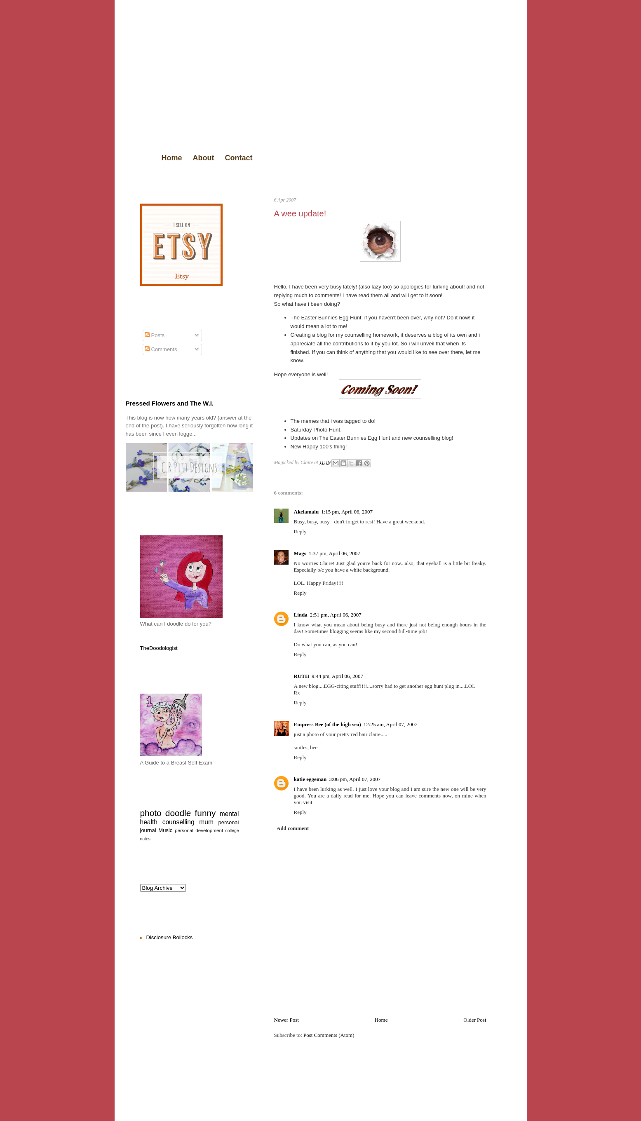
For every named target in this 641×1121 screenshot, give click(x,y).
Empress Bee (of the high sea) (327, 724)
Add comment (293, 828)
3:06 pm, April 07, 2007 (354, 779)
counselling (178, 822)
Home (172, 158)
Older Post (474, 1020)
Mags (300, 553)
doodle (178, 813)
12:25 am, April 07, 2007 (391, 724)
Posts (154, 335)
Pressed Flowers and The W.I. (170, 403)
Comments (161, 349)
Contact (239, 158)
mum (206, 822)
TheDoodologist (159, 648)
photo (151, 813)
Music (165, 830)
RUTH (302, 676)
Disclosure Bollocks (169, 937)
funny (205, 813)
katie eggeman (310, 779)
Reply (300, 531)
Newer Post (286, 1020)
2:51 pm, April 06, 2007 (336, 615)
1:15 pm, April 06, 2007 (347, 512)
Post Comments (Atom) (329, 1035)
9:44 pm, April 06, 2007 (337, 676)
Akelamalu (306, 512)
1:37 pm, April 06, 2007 (334, 553)
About (203, 158)
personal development (199, 830)
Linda (301, 615)
